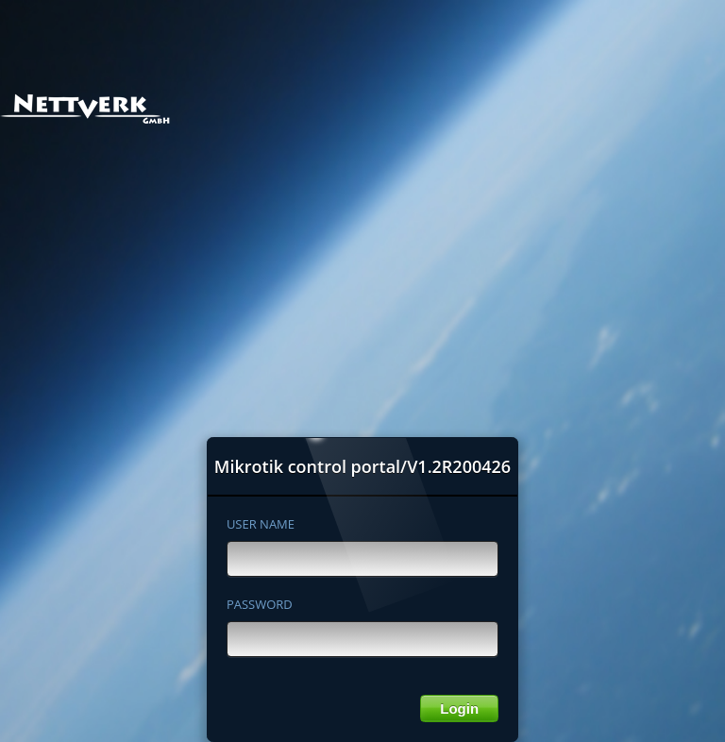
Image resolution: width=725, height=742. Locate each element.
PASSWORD (260, 604)
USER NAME (261, 523)
